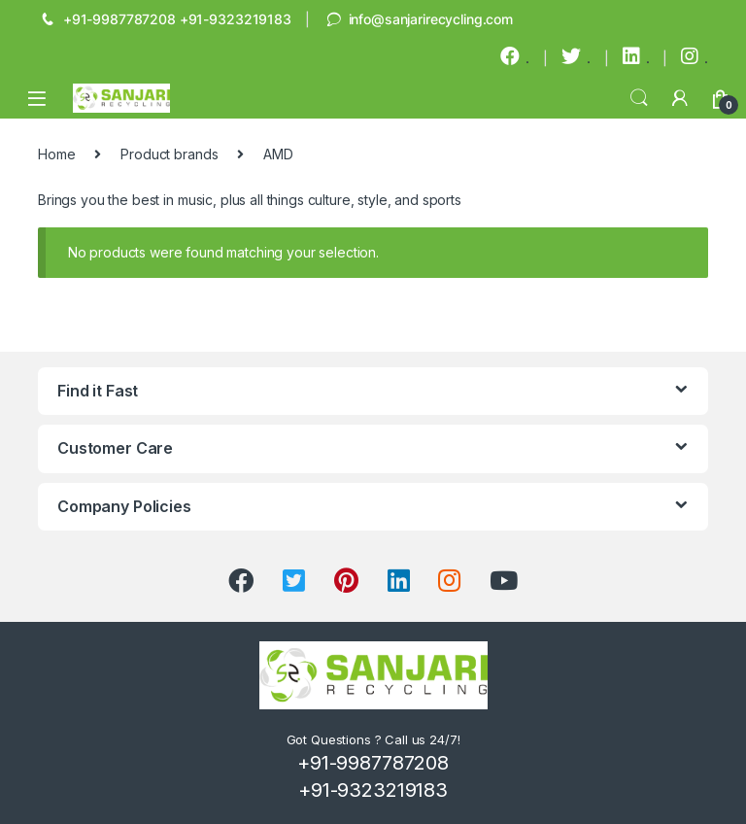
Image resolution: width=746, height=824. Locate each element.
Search (639, 98)
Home (56, 154)
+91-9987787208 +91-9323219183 (164, 20)
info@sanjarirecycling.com (418, 20)
